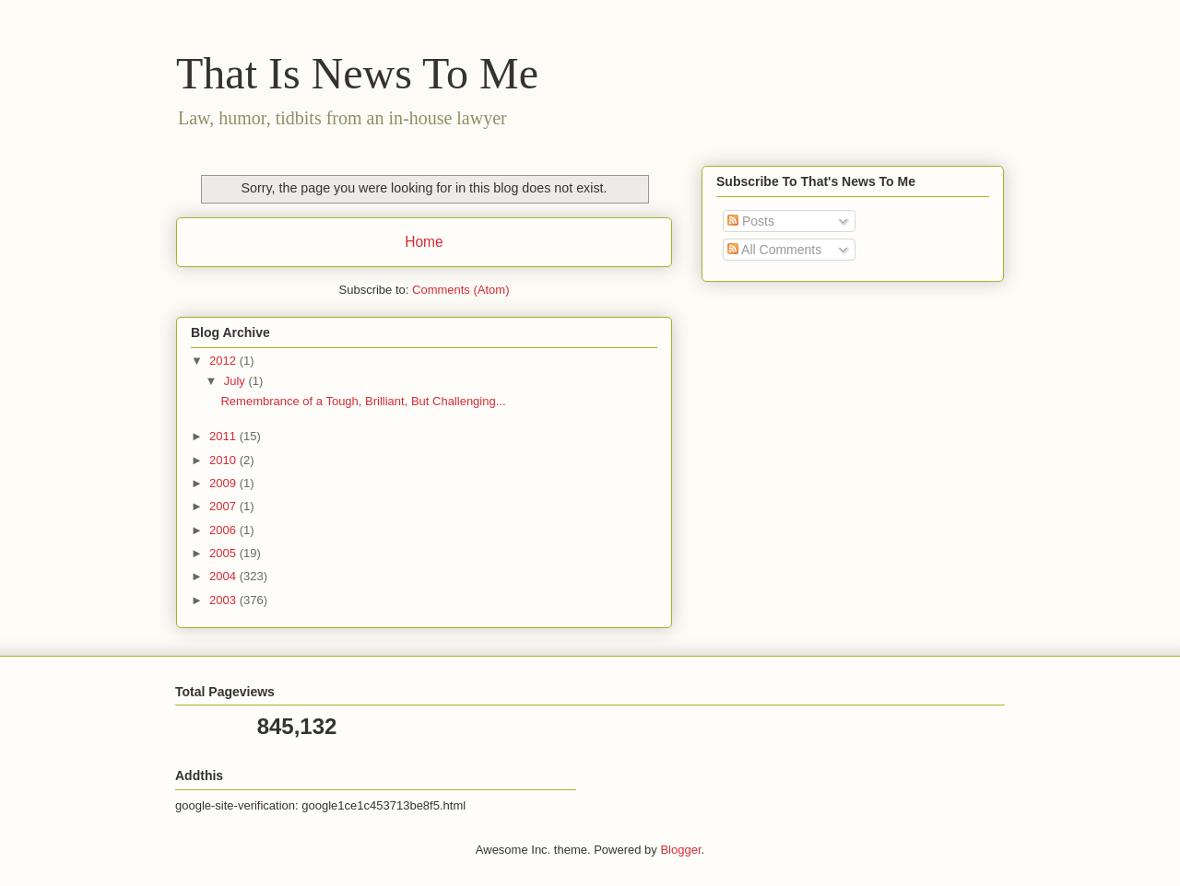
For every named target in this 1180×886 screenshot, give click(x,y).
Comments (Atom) (460, 290)
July (236, 381)
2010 (224, 460)
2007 (224, 506)
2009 (224, 483)
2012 (224, 360)
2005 (224, 553)
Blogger (680, 850)
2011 (224, 436)
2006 (224, 530)
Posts (750, 221)
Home (424, 242)
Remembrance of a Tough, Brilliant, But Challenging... (362, 401)
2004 (224, 576)
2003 (224, 600)
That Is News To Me (357, 73)
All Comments (774, 249)
